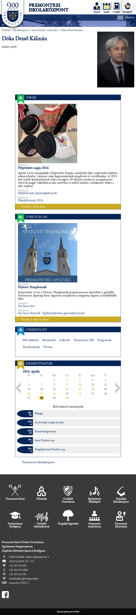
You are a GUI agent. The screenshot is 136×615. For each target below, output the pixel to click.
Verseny (48, 347)
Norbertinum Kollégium (15, 518)
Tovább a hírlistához (33, 206)
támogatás (127, 7)
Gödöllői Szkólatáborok (41, 518)
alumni (96, 7)
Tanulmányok (31, 347)
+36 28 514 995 (17, 565)
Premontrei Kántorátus (121, 518)
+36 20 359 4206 (18, 569)
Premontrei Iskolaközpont (48, 7)
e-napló (116, 7)
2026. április (31, 371)
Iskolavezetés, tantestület (44, 30)
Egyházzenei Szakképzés (94, 494)
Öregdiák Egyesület (68, 517)
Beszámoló (49, 340)
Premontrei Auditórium (94, 518)
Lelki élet (64, 340)
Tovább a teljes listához (35, 319)
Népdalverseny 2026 (30, 200)
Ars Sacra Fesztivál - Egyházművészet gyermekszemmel (51, 313)
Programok (104, 340)
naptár (106, 7)
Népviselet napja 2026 (33, 168)
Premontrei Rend (15, 492)
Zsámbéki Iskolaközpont (121, 494)
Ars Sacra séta (26, 306)
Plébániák (41, 492)
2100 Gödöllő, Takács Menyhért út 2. (29, 556)
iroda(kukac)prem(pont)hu (23, 578)
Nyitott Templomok (32, 287)
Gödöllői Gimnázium (68, 494)
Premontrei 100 (84, 340)
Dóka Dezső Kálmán (72, 30)
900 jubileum (30, 340)
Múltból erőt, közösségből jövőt (37, 193)
